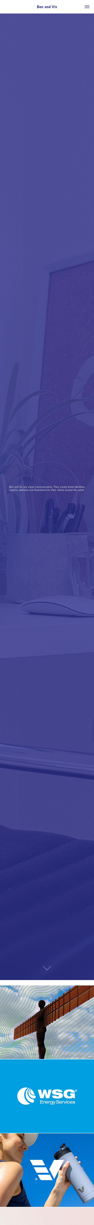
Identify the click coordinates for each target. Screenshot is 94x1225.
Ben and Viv (47, 6)
